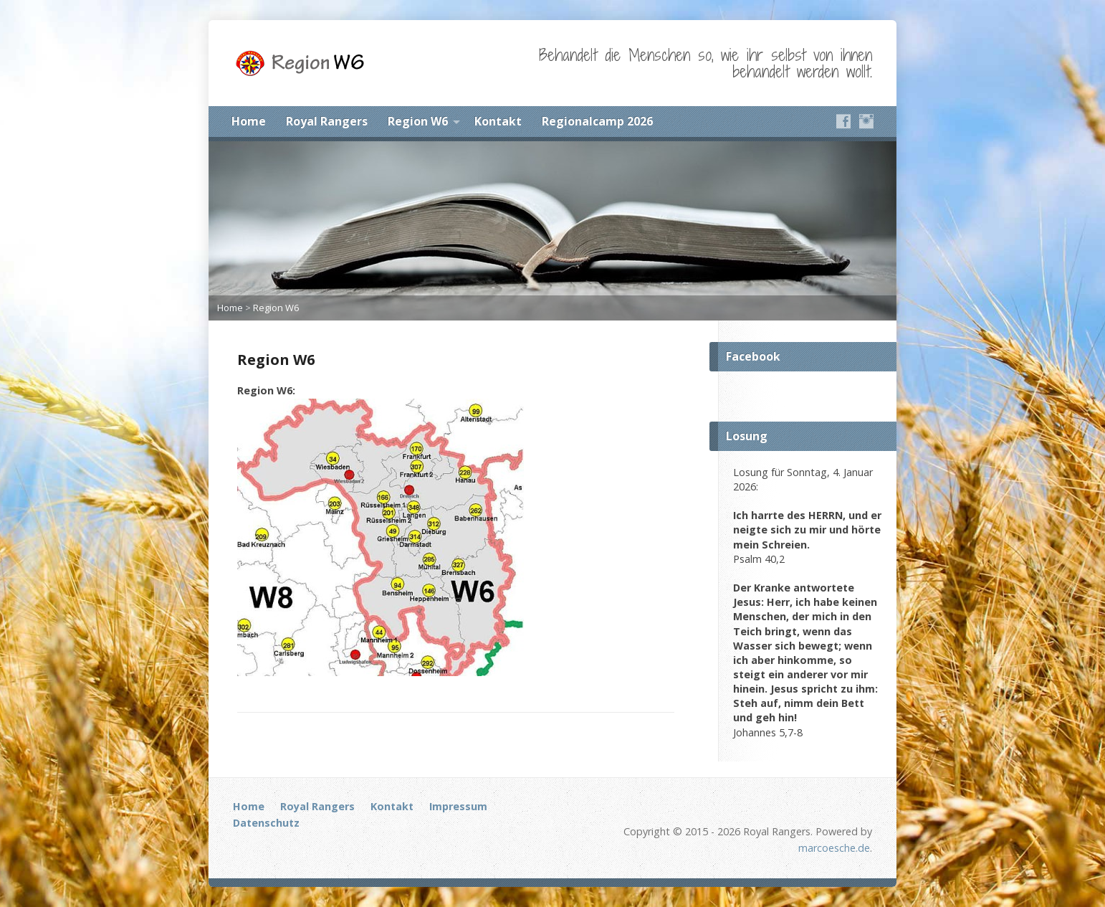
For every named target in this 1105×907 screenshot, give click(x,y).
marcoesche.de (834, 848)
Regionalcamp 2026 (597, 121)
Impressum (458, 806)
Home (248, 121)
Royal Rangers (327, 121)
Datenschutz (266, 823)
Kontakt (498, 121)
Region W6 (418, 121)
